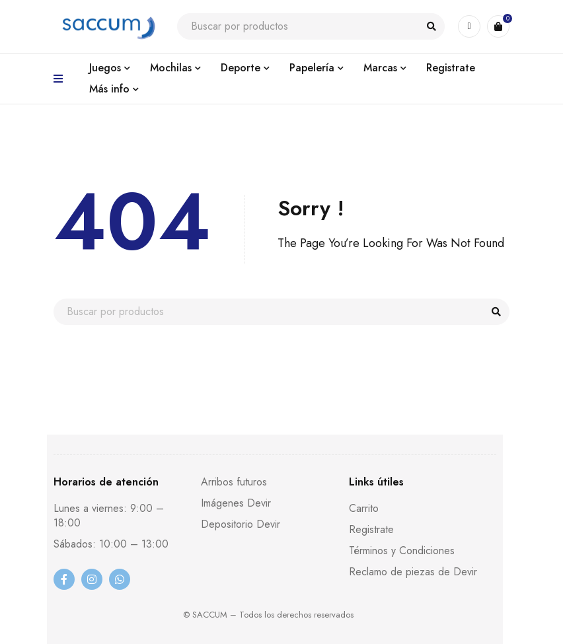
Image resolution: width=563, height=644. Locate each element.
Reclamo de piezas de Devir (413, 571)
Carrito (364, 508)
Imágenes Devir (236, 503)
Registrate (371, 529)
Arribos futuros (234, 481)
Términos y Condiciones (402, 550)
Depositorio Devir (240, 524)
